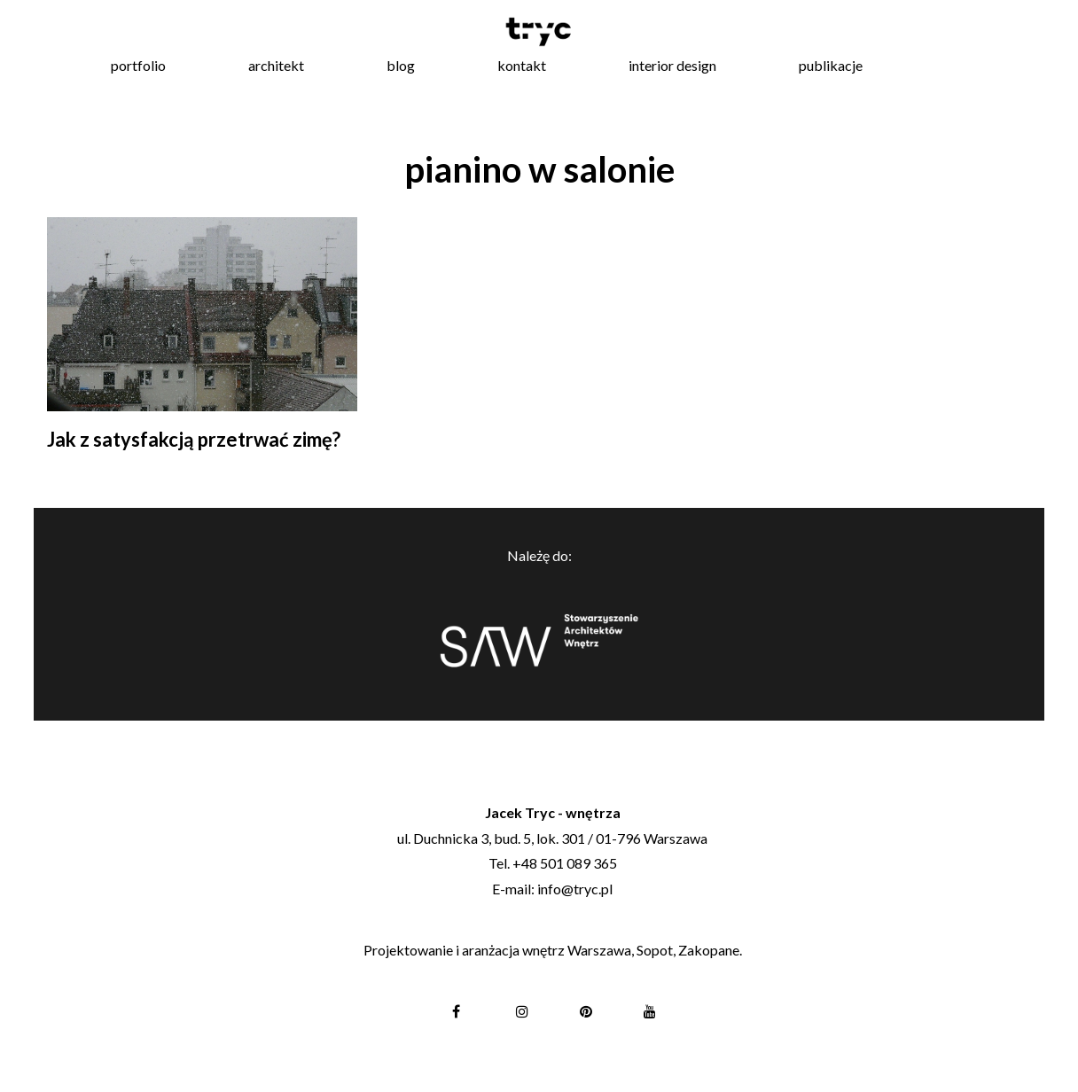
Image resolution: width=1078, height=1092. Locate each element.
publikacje (831, 65)
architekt (276, 65)
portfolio (138, 65)
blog (401, 65)
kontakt (521, 65)
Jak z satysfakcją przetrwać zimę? (193, 439)
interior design (672, 65)
